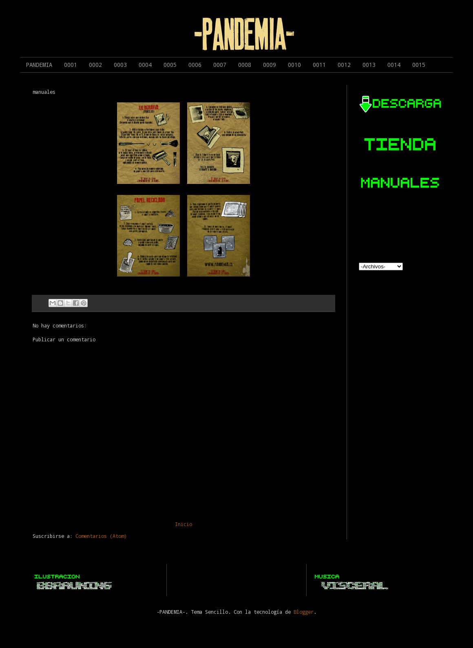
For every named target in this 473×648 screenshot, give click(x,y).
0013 (369, 65)
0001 (70, 65)
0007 (219, 65)
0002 (95, 65)
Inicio (183, 524)
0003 (120, 65)
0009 (269, 65)
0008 (244, 65)
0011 (319, 65)
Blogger (304, 611)
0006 (194, 65)
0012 (344, 65)
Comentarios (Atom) (101, 536)
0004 (145, 65)
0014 (393, 65)
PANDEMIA (39, 65)
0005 (170, 65)
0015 (418, 65)
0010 (294, 65)
